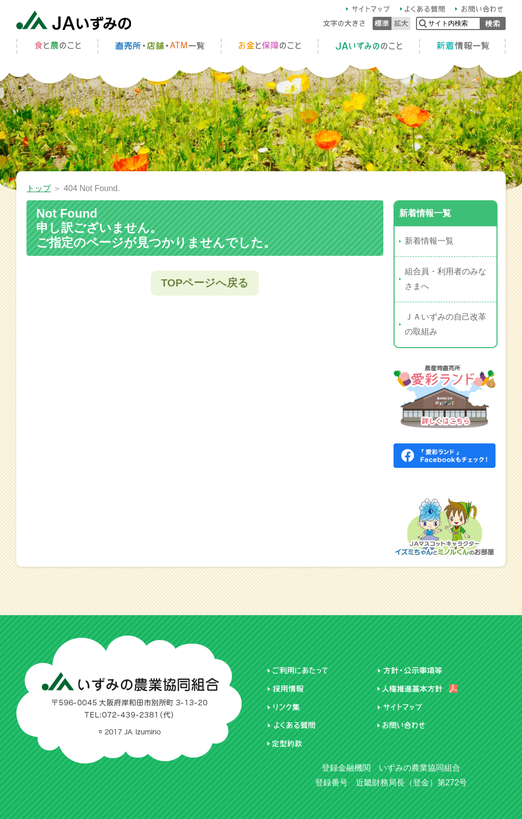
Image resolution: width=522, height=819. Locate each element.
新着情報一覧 (429, 240)
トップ (39, 188)
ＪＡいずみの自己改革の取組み (445, 324)
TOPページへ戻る (205, 282)
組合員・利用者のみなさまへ (445, 278)
